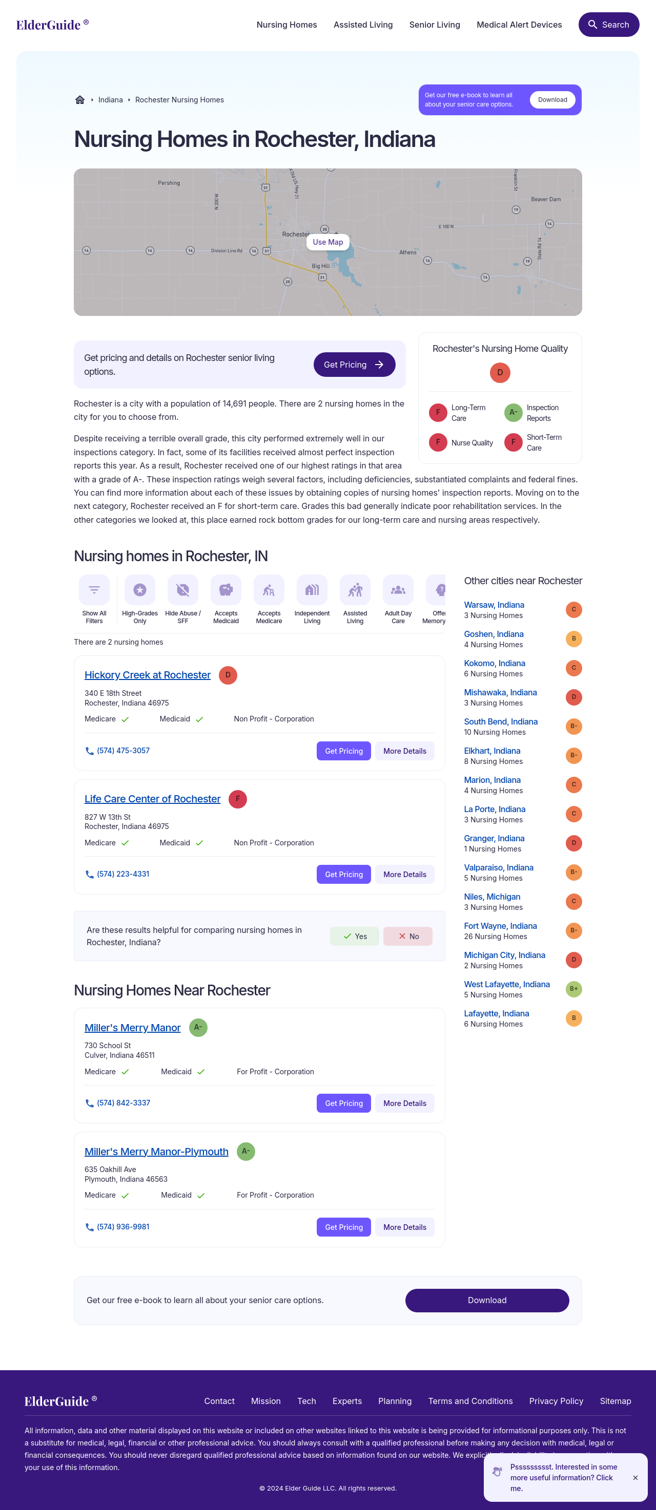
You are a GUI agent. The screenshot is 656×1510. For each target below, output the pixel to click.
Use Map (328, 242)
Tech (306, 1401)
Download (552, 99)
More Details (404, 751)
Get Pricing (354, 364)
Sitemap (615, 1401)
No (408, 936)
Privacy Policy (556, 1401)
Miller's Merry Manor (133, 1027)
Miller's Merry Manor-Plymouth (157, 1151)
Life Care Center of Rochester (152, 798)
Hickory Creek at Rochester (148, 674)
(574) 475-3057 (117, 751)
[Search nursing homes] (609, 24)
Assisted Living (363, 24)
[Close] (635, 1477)
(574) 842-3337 (117, 1103)
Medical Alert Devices (519, 24)
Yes (354, 936)
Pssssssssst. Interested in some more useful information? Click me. (564, 1477)
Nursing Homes (287, 24)
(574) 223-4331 (117, 874)
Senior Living (434, 24)
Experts (347, 1401)
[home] (52, 24)
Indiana (110, 100)
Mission (266, 1401)
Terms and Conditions (470, 1401)
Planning (395, 1401)
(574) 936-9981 (117, 1227)
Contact (219, 1401)
